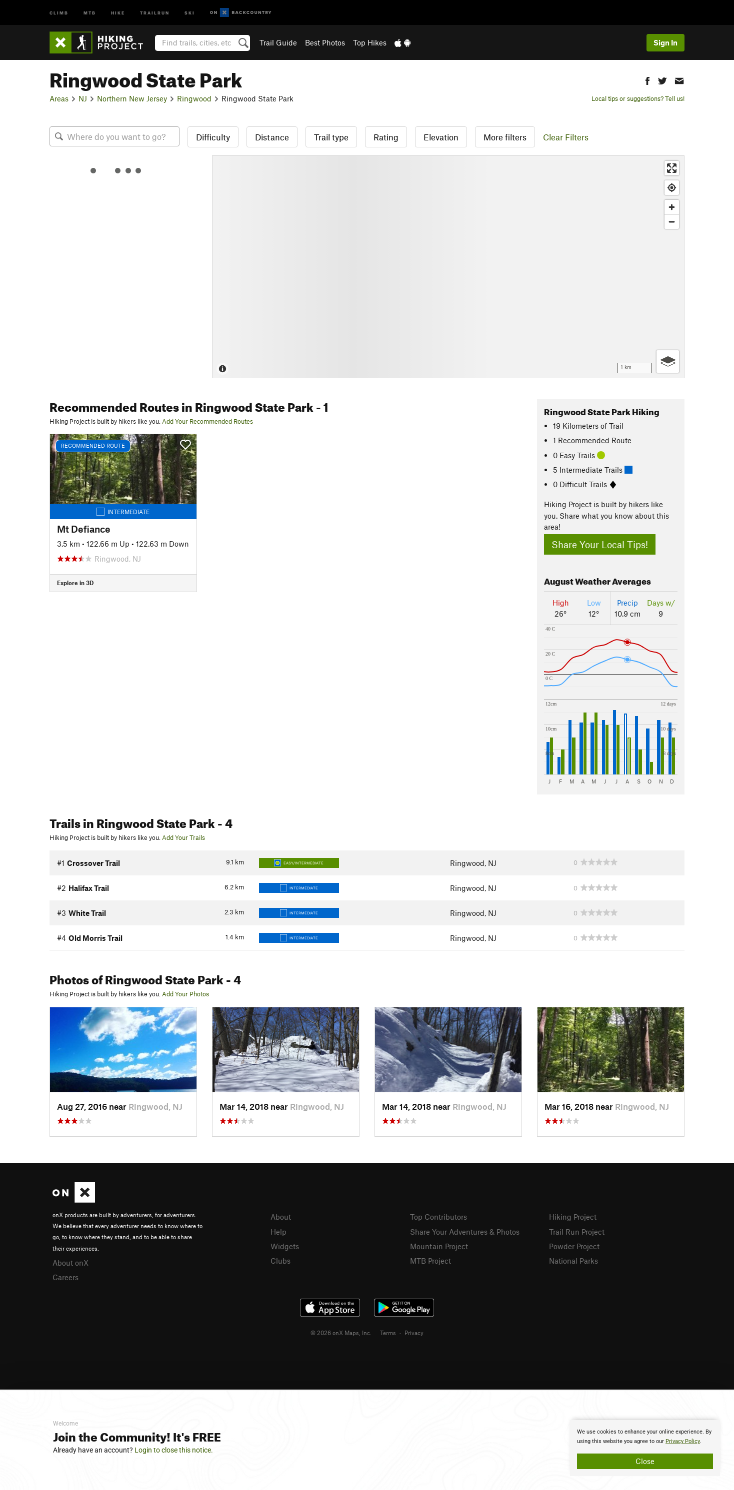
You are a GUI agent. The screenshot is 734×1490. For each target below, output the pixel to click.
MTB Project (430, 1260)
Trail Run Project (576, 1231)
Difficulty (213, 137)
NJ (82, 98)
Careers (65, 1277)
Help (278, 1231)
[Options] (667, 361)
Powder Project (574, 1246)
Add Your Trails (183, 837)
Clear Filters (565, 137)
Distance (272, 137)
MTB (90, 12)
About (280, 1216)
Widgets (284, 1246)
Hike (118, 12)
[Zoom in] (671, 207)
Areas (59, 98)
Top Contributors (438, 1216)
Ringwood (194, 98)
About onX (70, 1262)
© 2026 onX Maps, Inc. (341, 1332)
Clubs (280, 1260)
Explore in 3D (75, 582)
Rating (386, 137)
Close (645, 1461)
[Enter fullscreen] (671, 168)
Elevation (441, 137)
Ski (189, 12)
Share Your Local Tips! (600, 544)
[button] (647, 79)
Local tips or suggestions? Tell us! (638, 98)
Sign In (666, 42)
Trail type (331, 137)
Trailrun (155, 12)
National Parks (573, 1260)
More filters (505, 137)
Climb (59, 12)
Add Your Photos (185, 994)
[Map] (448, 267)
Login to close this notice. (173, 1450)
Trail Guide (278, 42)
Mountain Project (439, 1246)
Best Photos (325, 42)
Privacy (414, 1332)
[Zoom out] (671, 221)
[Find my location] (671, 187)
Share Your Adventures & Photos (465, 1231)
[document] (645, 1448)
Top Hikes (369, 42)
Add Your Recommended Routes (207, 421)
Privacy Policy (683, 1441)
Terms (388, 1332)
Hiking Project (572, 1216)
